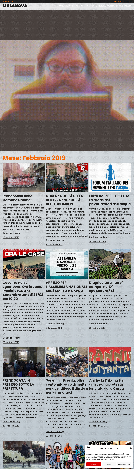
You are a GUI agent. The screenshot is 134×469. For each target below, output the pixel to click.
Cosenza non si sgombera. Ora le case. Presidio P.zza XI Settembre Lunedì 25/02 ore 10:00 (23, 291)
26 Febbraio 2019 (54, 244)
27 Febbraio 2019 (11, 237)
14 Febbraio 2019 (97, 425)
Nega (108, 464)
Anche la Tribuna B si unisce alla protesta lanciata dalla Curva (106, 384)
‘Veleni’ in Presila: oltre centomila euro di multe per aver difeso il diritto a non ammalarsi (67, 386)
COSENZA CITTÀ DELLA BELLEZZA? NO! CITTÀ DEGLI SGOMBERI (64, 200)
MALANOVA (15, 5)
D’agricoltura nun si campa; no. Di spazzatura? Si (106, 287)
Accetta (93, 464)
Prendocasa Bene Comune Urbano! (17, 198)
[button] (130, 448)
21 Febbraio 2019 (54, 328)
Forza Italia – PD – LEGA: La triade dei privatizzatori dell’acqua (110, 200)
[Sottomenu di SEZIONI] (73, 5)
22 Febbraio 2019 (11, 342)
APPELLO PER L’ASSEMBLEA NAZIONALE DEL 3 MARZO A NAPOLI (66, 287)
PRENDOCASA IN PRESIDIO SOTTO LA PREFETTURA (18, 384)
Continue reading (12, 233)
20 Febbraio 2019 (11, 425)
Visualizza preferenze (124, 464)
